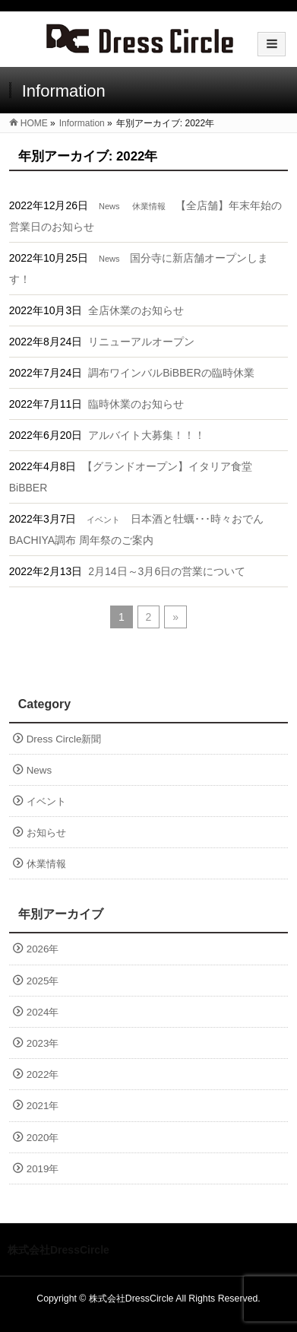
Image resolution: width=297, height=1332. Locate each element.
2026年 (43, 949)
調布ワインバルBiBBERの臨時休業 (171, 373)
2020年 (43, 1137)
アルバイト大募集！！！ (146, 435)
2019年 (43, 1169)
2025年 (43, 981)
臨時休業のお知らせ (136, 404)
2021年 (43, 1105)
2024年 (43, 1012)
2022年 (43, 1074)
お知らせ (46, 832)
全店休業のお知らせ (136, 310)
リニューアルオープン (141, 341)
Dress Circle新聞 (64, 739)
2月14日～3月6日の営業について (166, 571)
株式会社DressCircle (131, 1298)
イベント (103, 519)
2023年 (43, 1043)
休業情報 (149, 206)
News (109, 206)
